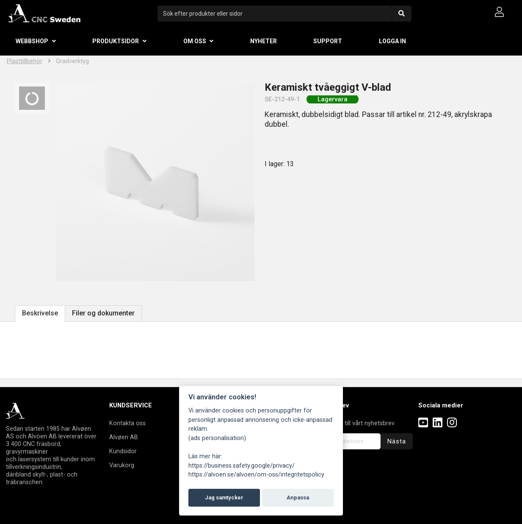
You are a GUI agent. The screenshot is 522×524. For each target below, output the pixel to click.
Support (327, 41)
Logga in (392, 41)
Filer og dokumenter (103, 313)
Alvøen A (121, 437)
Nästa (396, 441)
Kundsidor (123, 451)
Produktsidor (115, 41)
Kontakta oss (127, 423)
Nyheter (263, 41)
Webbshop (32, 41)
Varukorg (121, 465)
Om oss (194, 41)
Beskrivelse (40, 313)
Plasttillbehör (24, 61)
